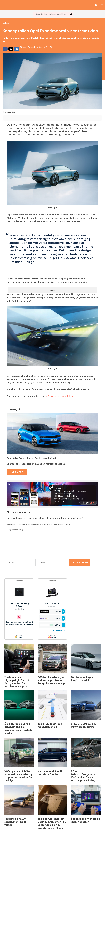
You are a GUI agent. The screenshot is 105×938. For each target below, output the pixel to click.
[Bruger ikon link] (96, 5)
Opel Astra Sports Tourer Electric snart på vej (31, 458)
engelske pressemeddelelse (59, 396)
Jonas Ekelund (28, 47)
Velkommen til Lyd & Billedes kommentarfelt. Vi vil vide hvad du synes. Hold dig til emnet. (39, 524)
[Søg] (71, 14)
